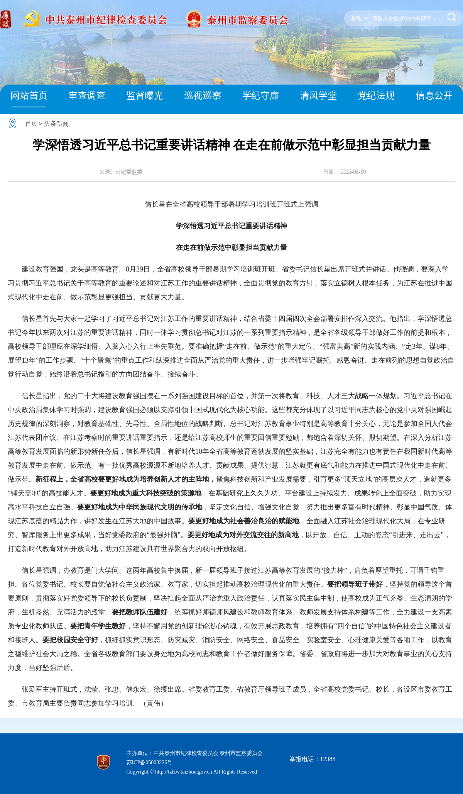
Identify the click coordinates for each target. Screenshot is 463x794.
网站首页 (28, 95)
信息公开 (434, 95)
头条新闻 (56, 123)
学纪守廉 (260, 95)
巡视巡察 (202, 95)
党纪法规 (376, 95)
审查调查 (86, 95)
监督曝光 (144, 95)
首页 (31, 123)
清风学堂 (318, 95)
